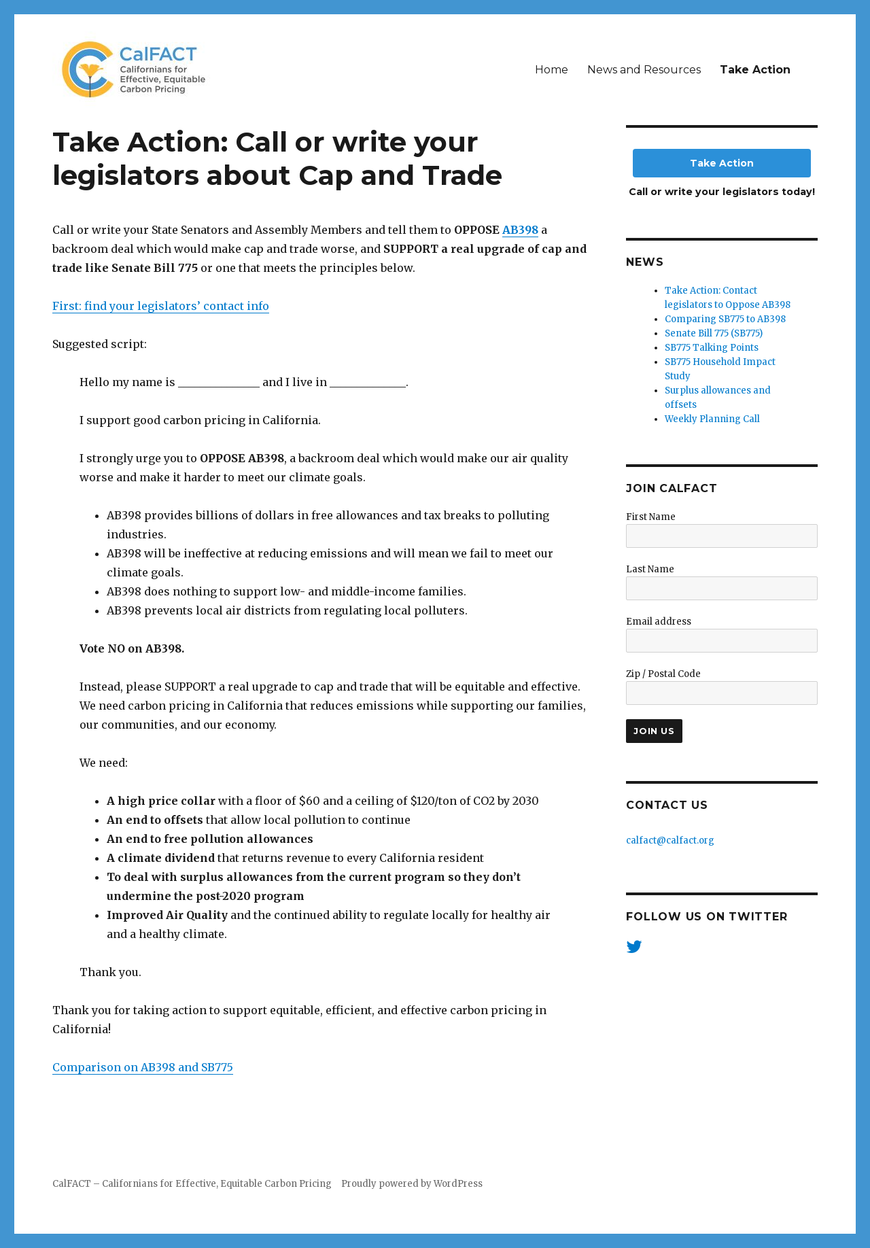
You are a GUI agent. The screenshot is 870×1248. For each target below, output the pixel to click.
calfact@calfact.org (670, 840)
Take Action (755, 69)
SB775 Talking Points (712, 347)
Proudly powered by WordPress (412, 1184)
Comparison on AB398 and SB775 (142, 1067)
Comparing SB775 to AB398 (725, 319)
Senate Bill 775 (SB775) (714, 333)
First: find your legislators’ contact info (160, 306)
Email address (658, 621)
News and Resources (644, 69)
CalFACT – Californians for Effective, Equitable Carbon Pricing (192, 1184)
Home (551, 69)
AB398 (520, 230)
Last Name (650, 569)
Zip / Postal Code (663, 674)
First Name (651, 517)
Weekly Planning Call (712, 419)
